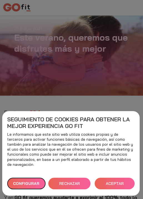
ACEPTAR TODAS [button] (115, 185)
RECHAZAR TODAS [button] (69, 185)
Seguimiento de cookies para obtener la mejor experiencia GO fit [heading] (68, 122)
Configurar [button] (26, 183)
